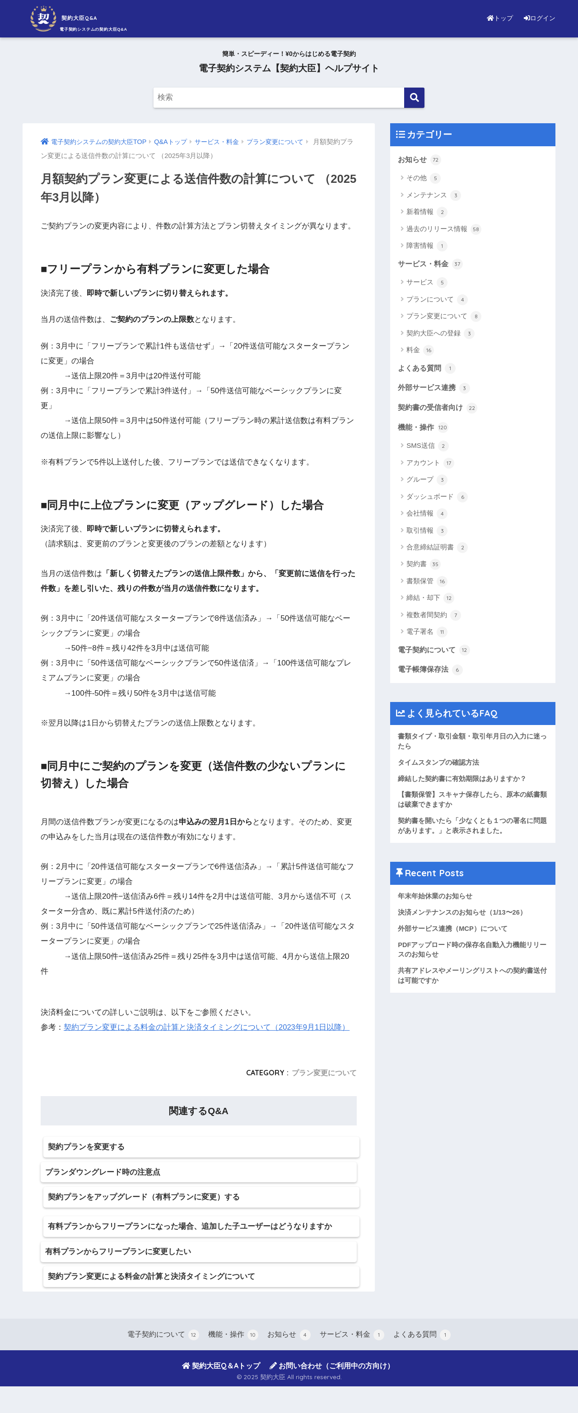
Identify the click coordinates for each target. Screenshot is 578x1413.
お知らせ (420, 159)
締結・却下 (430, 600)
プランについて (437, 300)
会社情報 (426, 516)
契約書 (423, 567)
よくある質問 (428, 369)
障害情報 (426, 246)
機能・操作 (424, 429)
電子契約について (436, 652)
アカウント (430, 465)
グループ (426, 482)
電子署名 (426, 634)
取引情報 (426, 533)
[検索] (414, 98)
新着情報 (426, 212)
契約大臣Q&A (79, 17)
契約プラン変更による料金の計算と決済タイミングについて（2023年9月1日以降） (207, 1027)
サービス (426, 283)
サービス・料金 (432, 264)
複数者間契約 (433, 618)
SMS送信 (427, 448)
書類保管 (426, 584)
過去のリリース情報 (443, 229)
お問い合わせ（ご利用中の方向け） (332, 1391)
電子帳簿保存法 (432, 673)
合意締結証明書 (437, 550)
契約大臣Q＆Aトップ (221, 1391)
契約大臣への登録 (440, 334)
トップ (494, 18)
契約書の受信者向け (439, 409)
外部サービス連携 (436, 389)
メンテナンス (433, 196)
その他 (423, 178)
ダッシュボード (437, 499)
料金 (420, 351)
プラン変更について (324, 1072)
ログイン (537, 18)
